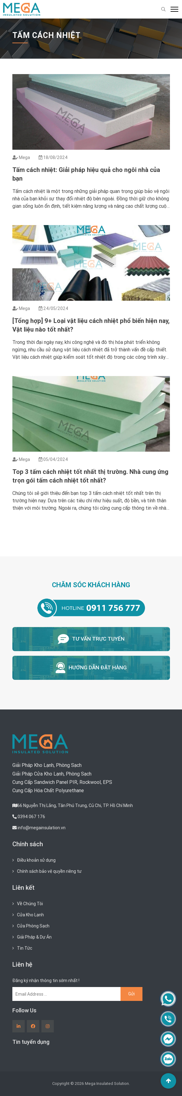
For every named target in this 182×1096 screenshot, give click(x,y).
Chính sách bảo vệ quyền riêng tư (49, 871)
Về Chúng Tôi (30, 903)
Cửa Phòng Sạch (33, 926)
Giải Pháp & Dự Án (34, 937)
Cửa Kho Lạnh (30, 915)
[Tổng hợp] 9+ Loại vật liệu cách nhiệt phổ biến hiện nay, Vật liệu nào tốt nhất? (91, 325)
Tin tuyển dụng (30, 1041)
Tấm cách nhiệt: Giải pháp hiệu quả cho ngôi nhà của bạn (86, 174)
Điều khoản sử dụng (36, 860)
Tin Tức (24, 948)
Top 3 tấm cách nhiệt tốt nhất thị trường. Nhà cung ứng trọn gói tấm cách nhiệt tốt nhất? (90, 476)
